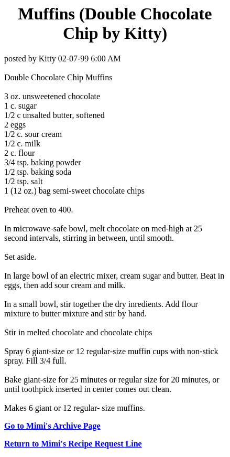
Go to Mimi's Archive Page (52, 425)
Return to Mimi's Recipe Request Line (73, 443)
